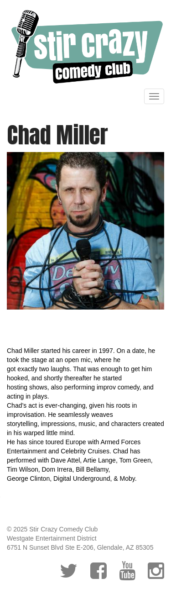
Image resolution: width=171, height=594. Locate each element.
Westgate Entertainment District (52, 538)
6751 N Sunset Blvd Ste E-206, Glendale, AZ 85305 (80, 547)
